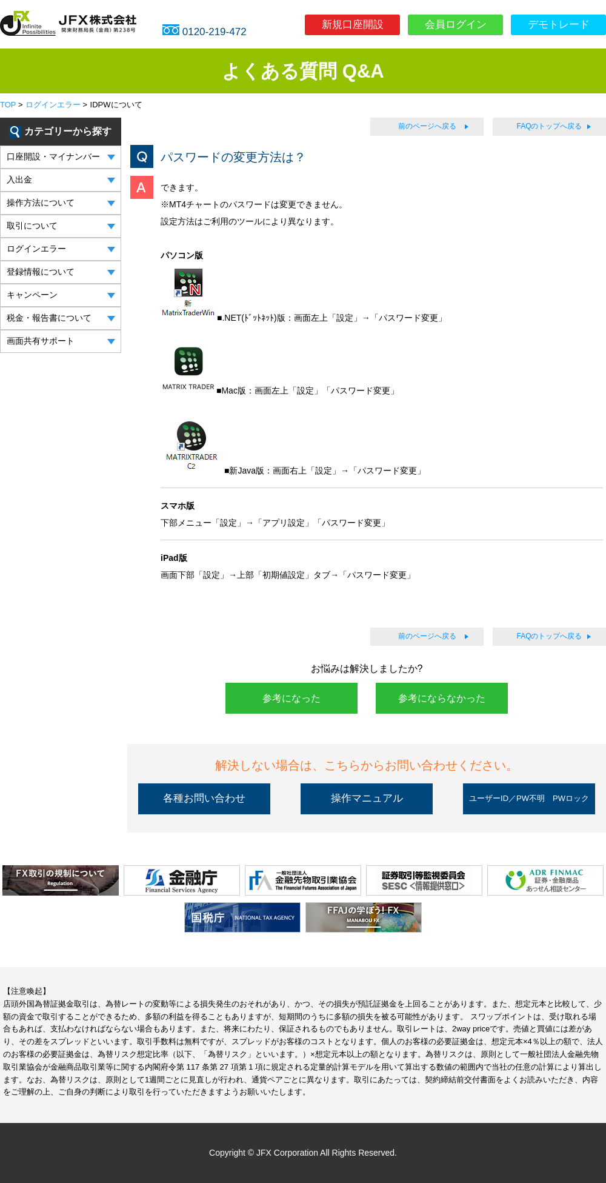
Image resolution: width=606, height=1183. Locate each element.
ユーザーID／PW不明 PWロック (529, 798)
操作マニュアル (367, 798)
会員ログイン (456, 24)
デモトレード (559, 24)
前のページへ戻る (427, 126)
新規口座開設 (353, 24)
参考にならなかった (441, 698)
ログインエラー (53, 104)
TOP (8, 104)
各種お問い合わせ (204, 798)
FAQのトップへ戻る (549, 126)
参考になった (291, 698)
